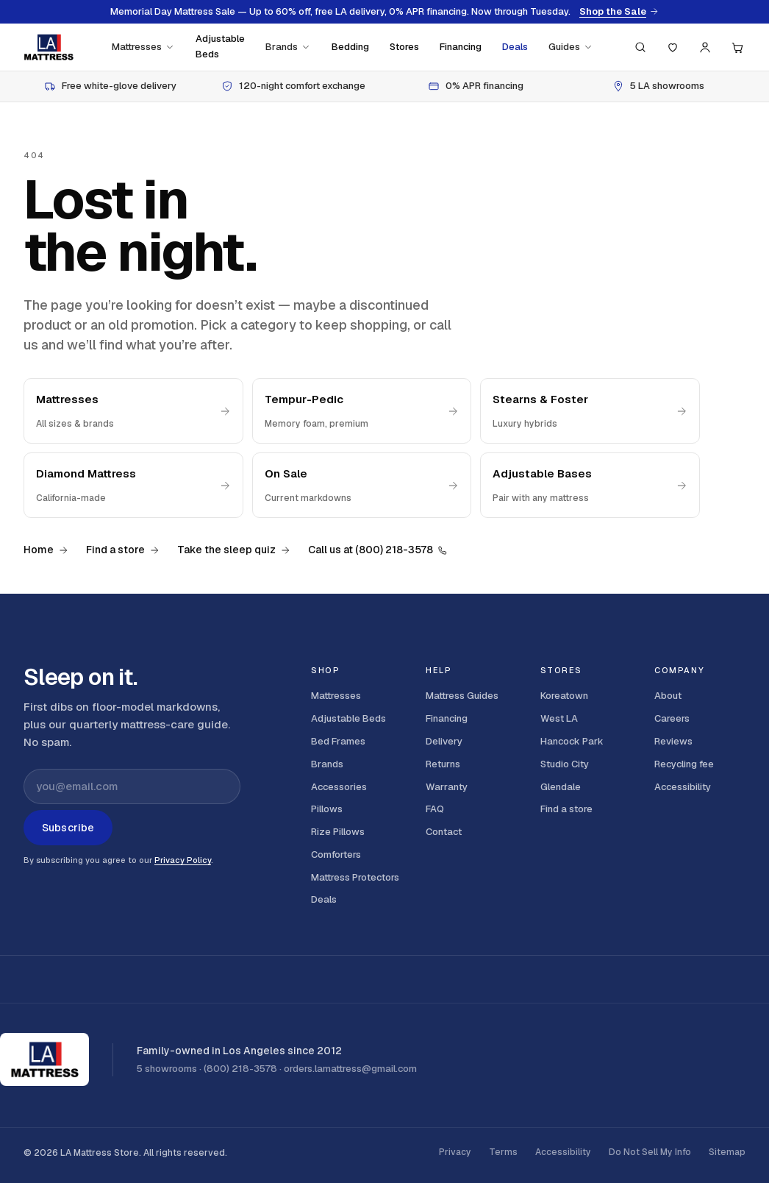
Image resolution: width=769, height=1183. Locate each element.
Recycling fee (684, 764)
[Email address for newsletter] (132, 786)
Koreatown (564, 695)
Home (46, 549)
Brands (288, 46)
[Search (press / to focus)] (640, 47)
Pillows (327, 809)
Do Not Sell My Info (650, 1152)
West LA (559, 718)
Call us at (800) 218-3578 (378, 549)
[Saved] (672, 47)
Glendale (560, 787)
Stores (404, 46)
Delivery (444, 741)
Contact (444, 831)
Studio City (564, 764)
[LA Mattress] (49, 47)
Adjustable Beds (220, 46)
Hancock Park (572, 741)
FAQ (435, 809)
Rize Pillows (338, 831)
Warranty (447, 787)
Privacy (455, 1152)
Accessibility (682, 787)
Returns (443, 764)
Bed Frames (338, 741)
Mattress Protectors (355, 877)
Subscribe (68, 827)
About (668, 695)
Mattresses (143, 46)
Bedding (350, 46)
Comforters (336, 854)
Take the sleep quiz (233, 549)
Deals (515, 46)
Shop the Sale (619, 12)
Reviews (673, 741)
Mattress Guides (462, 695)
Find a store (123, 549)
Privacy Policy (182, 860)
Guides (570, 46)
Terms (503, 1152)
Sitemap (727, 1152)
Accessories (339, 787)
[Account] (705, 47)
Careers (672, 718)
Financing (461, 46)
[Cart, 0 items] (737, 47)
